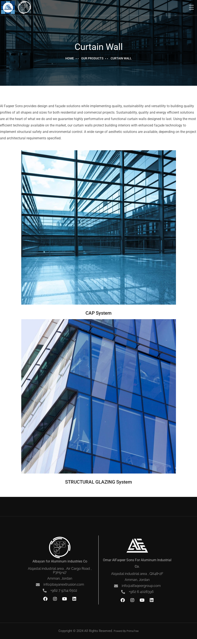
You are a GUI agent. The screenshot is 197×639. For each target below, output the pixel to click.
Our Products (92, 58)
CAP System (98, 313)
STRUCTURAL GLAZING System (98, 482)
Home (69, 58)
